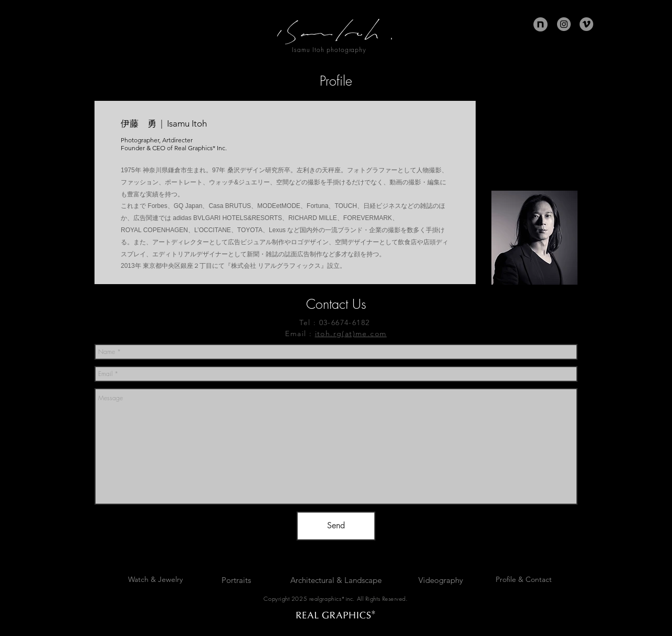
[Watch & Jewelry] (155, 579)
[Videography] (441, 579)
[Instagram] (564, 24)
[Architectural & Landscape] (336, 579)
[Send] (336, 526)
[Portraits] (236, 579)
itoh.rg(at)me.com (351, 333)
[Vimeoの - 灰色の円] (586, 24)
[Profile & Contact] (523, 579)
